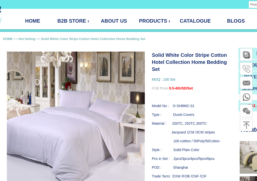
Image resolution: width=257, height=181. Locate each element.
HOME (8, 39)
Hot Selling (27, 39)
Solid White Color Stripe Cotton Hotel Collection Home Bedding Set (93, 39)
